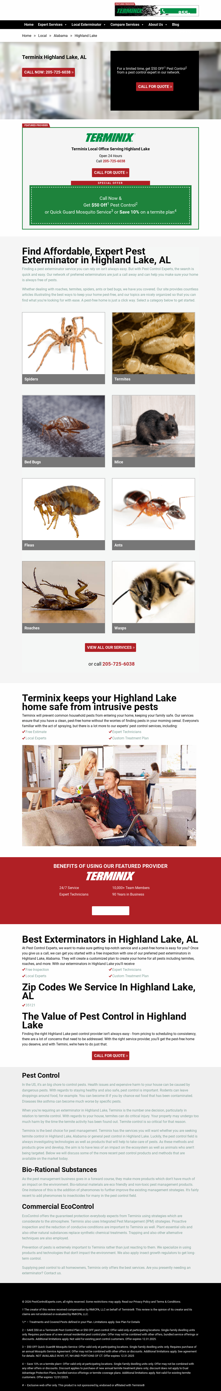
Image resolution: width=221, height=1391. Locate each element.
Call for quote (153, 86)
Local (42, 36)
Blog (175, 24)
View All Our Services (109, 647)
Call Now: (47, 72)
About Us (158, 24)
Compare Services (127, 24)
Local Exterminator (89, 24)
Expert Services (52, 24)
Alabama (61, 36)
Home (29, 24)
